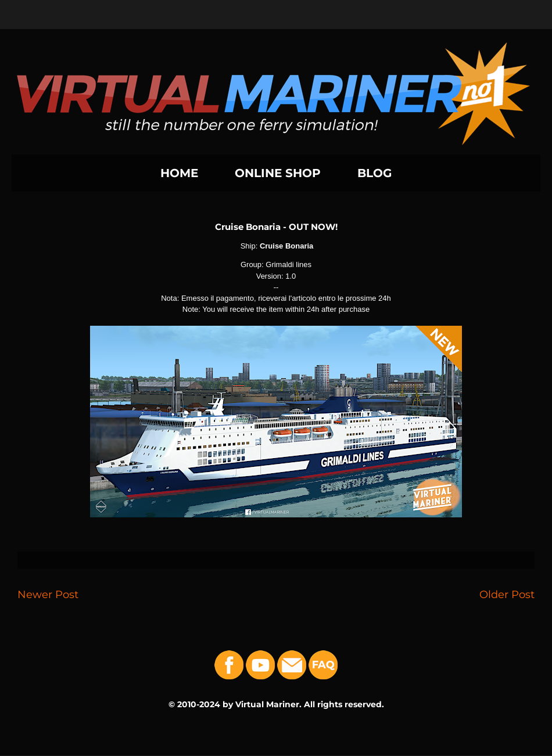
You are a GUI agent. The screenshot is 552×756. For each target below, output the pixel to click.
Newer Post (47, 594)
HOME (179, 173)
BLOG (374, 173)
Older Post (507, 594)
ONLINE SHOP (278, 173)
